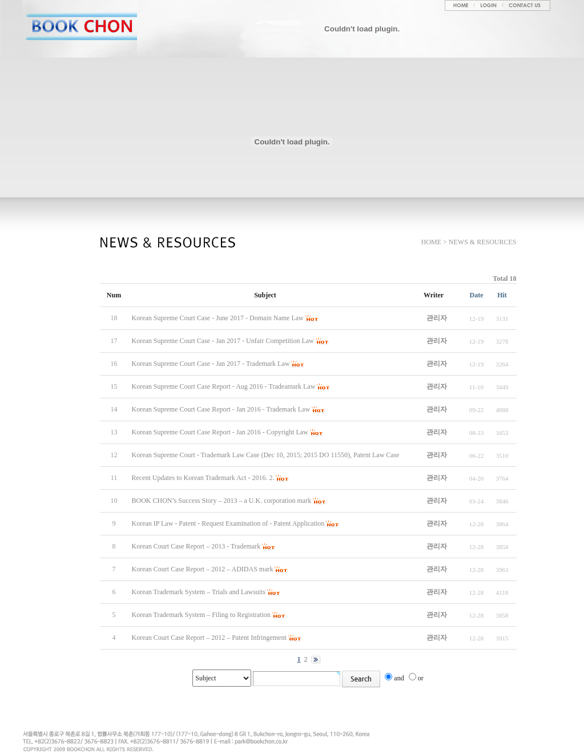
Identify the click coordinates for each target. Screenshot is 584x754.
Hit (502, 295)
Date (477, 295)
